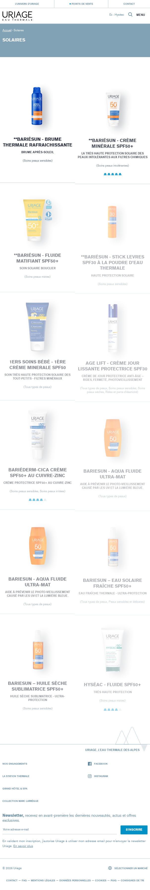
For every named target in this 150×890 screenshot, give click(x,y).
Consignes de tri (132, 880)
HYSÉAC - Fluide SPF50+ (112, 687)
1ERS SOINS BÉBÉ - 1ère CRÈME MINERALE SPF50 (37, 366)
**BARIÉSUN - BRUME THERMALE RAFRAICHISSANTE (37, 142)
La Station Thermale (15, 776)
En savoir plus (23, 846)
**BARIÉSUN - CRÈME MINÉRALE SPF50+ (112, 145)
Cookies (100, 880)
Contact (129, 3)
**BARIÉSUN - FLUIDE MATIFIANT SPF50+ (37, 260)
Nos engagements (14, 763)
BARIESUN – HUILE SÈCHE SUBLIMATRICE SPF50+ (37, 688)
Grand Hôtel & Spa (14, 788)
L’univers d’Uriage (27, 3)
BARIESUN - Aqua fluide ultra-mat (112, 476)
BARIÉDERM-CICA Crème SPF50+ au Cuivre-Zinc (37, 475)
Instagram (98, 776)
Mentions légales (43, 880)
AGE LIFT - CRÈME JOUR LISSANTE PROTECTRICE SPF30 (112, 368)
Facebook (98, 763)
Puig (114, 880)
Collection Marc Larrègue (20, 800)
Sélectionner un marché (128, 868)
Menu (140, 15)
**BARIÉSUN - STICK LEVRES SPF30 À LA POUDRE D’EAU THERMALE (112, 265)
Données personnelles (75, 880)
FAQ (24, 880)
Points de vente (82, 3)
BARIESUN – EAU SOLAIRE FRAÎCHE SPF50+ (112, 585)
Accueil (6, 30)
